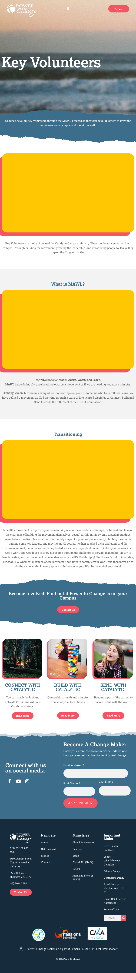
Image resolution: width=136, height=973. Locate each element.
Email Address (74, 765)
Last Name (106, 782)
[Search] (123, 918)
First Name (72, 783)
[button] (68, 8)
